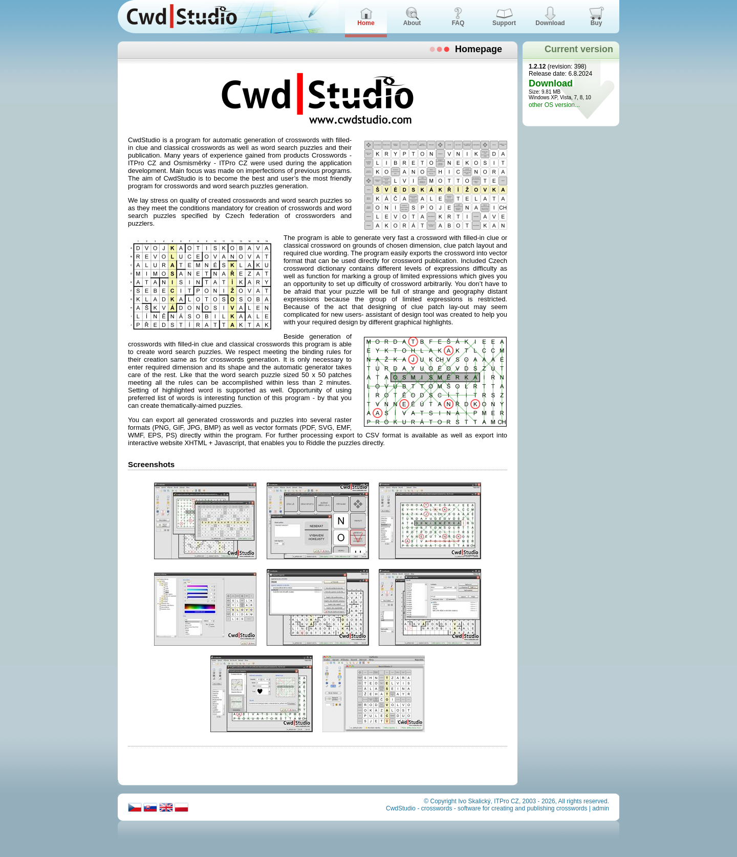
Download (551, 83)
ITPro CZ (506, 801)
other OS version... (554, 104)
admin (600, 808)
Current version (579, 49)
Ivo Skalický (474, 801)
